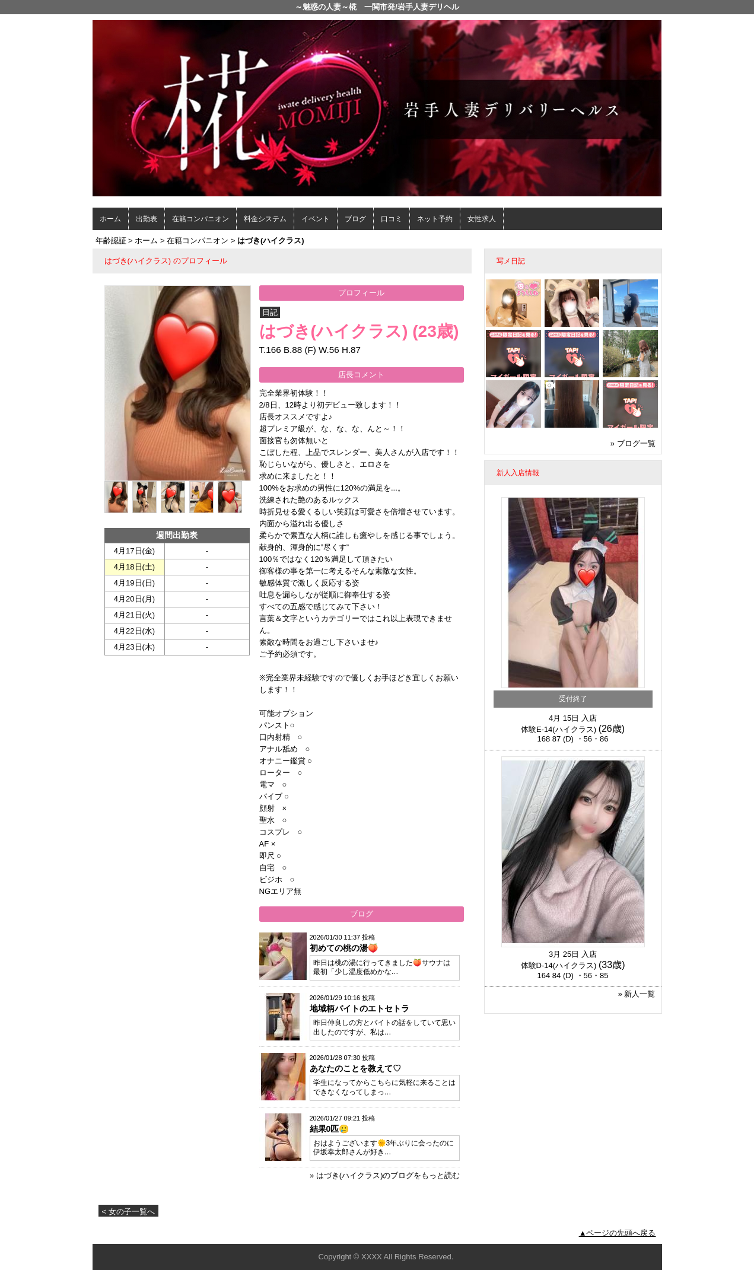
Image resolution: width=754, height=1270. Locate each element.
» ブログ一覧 (633, 443)
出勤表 (146, 219)
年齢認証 (111, 240)
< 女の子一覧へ (128, 1211)
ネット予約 (435, 219)
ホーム (110, 219)
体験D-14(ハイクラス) (559, 965)
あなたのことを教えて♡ (355, 1068)
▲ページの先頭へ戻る (617, 1232)
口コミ (391, 219)
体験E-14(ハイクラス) (558, 729)
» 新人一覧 (637, 993)
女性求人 (481, 219)
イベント (315, 219)
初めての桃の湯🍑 (344, 948)
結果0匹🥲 (329, 1129)
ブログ (355, 219)
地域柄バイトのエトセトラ (359, 1008)
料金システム (265, 219)
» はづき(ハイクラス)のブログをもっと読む (385, 1175)
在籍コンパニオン (200, 219)
